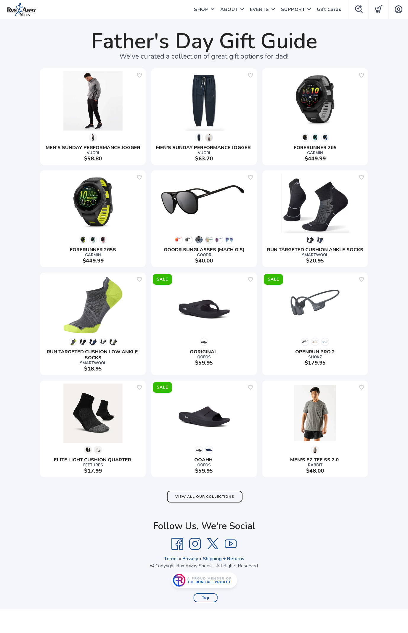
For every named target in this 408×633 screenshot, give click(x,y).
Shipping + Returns (223, 558)
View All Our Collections (204, 496)
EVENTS (259, 9)
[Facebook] (177, 544)
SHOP (201, 9)
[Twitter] (213, 544)
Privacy (190, 558)
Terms (171, 558)
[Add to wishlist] (139, 75)
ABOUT (229, 9)
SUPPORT (293, 9)
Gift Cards (329, 9)
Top (205, 597)
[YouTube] (231, 544)
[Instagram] (195, 544)
